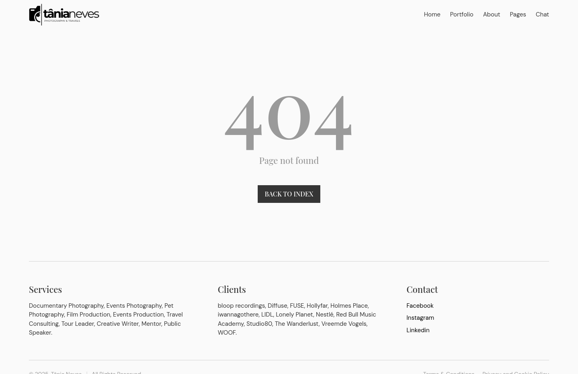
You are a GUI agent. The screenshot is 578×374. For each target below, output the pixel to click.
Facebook (420, 306)
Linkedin (418, 330)
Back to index (289, 194)
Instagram (420, 318)
